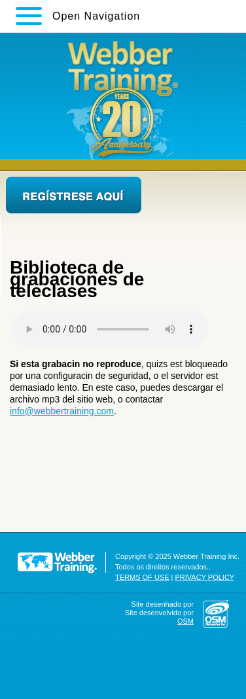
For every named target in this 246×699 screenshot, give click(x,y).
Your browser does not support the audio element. (110, 329)
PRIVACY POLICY (205, 577)
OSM (185, 621)
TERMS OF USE (142, 577)
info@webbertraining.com (62, 411)
